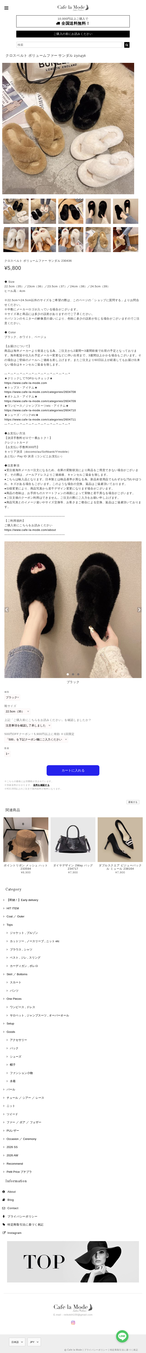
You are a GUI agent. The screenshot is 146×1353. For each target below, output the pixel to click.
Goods (11, 1031)
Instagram (14, 1232)
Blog (10, 1199)
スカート (15, 981)
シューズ (15, 1056)
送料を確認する (41, 784)
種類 (6, 692)
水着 (13, 1080)
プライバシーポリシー (22, 1215)
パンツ (14, 990)
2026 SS (12, 1146)
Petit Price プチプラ (19, 1171)
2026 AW (12, 1154)
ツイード (12, 1113)
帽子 (13, 1064)
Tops (10, 924)
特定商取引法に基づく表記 (25, 1224)
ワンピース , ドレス (22, 1006)
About (11, 1191)
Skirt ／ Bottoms (17, 973)
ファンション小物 (21, 1072)
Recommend (15, 1163)
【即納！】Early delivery (22, 899)
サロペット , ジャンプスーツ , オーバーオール (39, 1014)
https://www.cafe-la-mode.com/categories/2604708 (40, 392)
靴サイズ (10, 706)
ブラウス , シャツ (21, 948)
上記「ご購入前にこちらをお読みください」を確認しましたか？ (47, 720)
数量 (6, 748)
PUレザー (13, 1130)
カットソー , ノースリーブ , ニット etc (34, 940)
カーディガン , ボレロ (24, 965)
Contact (12, 1207)
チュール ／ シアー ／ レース (25, 1097)
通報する (133, 801)
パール (11, 1088)
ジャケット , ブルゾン (24, 932)
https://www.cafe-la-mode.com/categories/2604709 (40, 401)
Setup (10, 1022)
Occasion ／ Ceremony (21, 1138)
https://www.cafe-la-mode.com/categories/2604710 (40, 410)
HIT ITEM (13, 907)
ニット (11, 1105)
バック (14, 1047)
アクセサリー (18, 1039)
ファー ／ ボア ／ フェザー (24, 1121)
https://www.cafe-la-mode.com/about (30, 530)
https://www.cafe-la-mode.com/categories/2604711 (40, 419)
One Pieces (14, 998)
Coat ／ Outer (15, 915)
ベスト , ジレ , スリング (25, 957)
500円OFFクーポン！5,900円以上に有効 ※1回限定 (39, 734)
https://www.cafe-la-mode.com (25, 383)
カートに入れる (73, 770)
